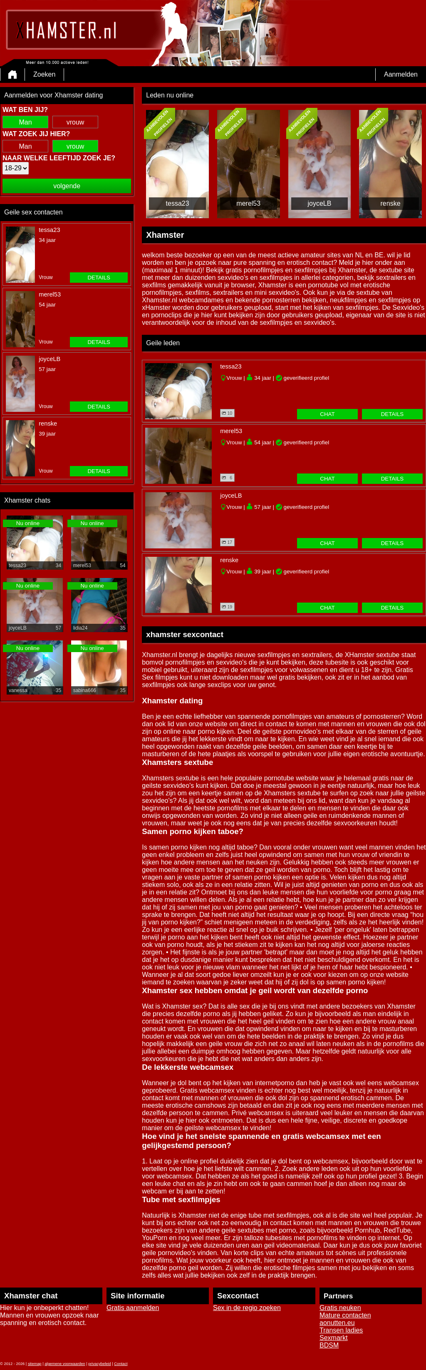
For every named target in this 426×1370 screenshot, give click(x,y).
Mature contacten (345, 1315)
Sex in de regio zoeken (247, 1307)
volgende (66, 185)
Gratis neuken (340, 1307)
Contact (120, 1364)
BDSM (329, 1345)
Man (25, 122)
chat (327, 414)
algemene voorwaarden (65, 1364)
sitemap (35, 1364)
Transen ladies (341, 1330)
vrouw (75, 122)
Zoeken (44, 74)
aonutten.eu (337, 1322)
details (98, 277)
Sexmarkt (334, 1337)
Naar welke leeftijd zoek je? (58, 158)
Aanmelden (401, 74)
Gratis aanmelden (132, 1307)
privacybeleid (99, 1364)
